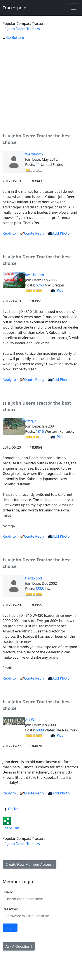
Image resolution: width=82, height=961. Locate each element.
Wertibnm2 (34, 154)
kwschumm (34, 274)
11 (38, 164)
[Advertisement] (41, 84)
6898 (40, 730)
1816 (40, 431)
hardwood (33, 578)
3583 (40, 588)
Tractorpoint (15, 8)
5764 (40, 285)
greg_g (31, 421)
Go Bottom (13, 37)
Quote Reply (32, 233)
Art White (32, 719)
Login (10, 927)
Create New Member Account (29, 864)
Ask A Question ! (18, 946)
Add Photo (61, 233)
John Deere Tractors (23, 28)
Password (10, 909)
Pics (57, 290)
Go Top (11, 808)
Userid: (8, 892)
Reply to (9, 233)
